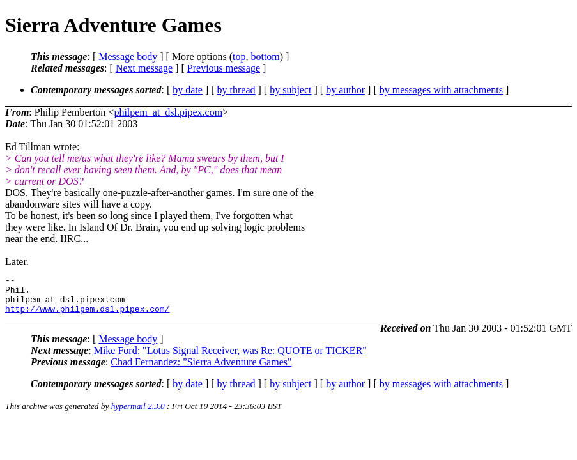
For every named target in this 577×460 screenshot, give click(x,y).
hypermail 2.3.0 (138, 413)
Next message (144, 68)
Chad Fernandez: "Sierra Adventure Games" (201, 369)
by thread (236, 89)
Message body (127, 56)
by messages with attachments (441, 89)
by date (188, 89)
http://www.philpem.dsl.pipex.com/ (87, 316)
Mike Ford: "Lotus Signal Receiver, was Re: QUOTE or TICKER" (230, 358)
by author (345, 89)
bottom (264, 56)
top (239, 56)
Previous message (223, 68)
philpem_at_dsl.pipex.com (168, 112)
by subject (290, 89)
